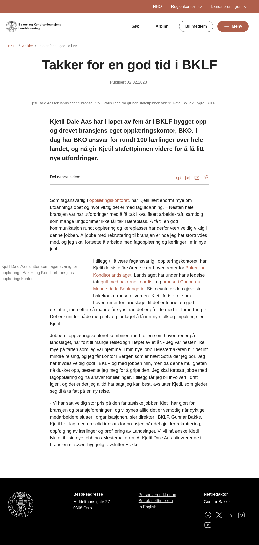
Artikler (27, 46)
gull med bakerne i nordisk (128, 281)
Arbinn (162, 26)
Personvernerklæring (157, 495)
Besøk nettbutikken (156, 501)
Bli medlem (196, 26)
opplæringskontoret (109, 200)
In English (147, 507)
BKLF (12, 46)
